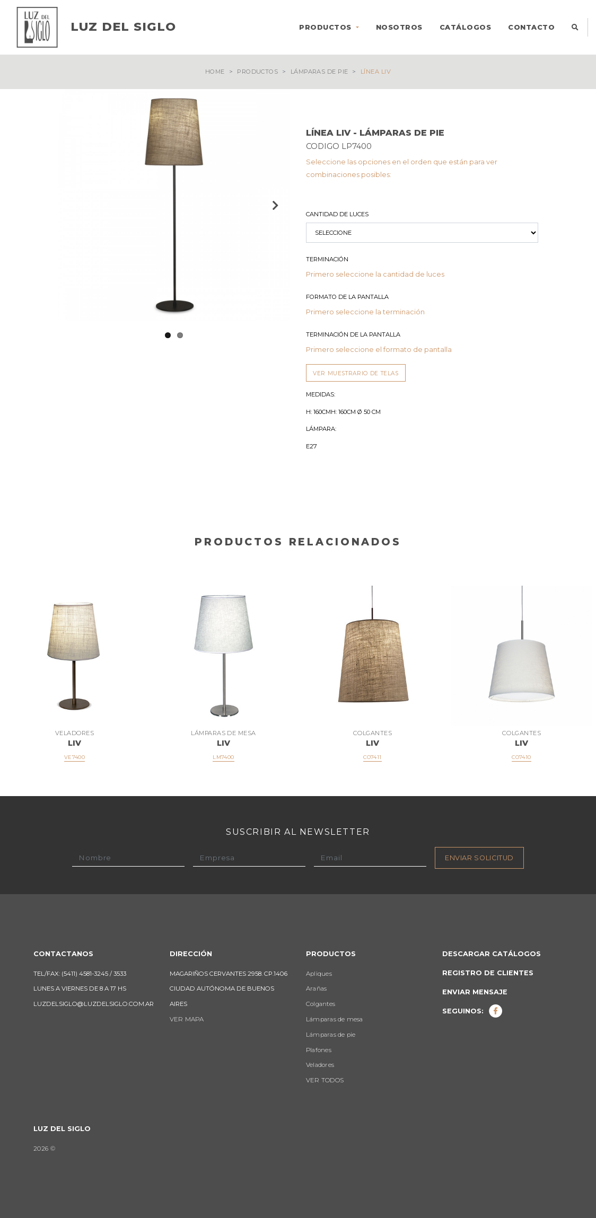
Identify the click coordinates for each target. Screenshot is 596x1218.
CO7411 (372, 757)
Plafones (318, 1050)
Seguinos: (472, 1011)
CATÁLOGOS (466, 27)
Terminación (327, 259)
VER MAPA (187, 1019)
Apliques (319, 973)
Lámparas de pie (319, 71)
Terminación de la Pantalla (353, 334)
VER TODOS (325, 1080)
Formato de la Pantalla (347, 297)
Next (274, 205)
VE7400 (74, 757)
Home (215, 71)
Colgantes (320, 1004)
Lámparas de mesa (334, 1019)
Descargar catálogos (491, 954)
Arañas (316, 988)
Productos (257, 71)
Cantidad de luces (337, 214)
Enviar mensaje (474, 992)
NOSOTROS (399, 27)
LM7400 (223, 757)
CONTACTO (531, 27)
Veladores (320, 1065)
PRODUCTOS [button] (326, 27)
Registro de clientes (487, 973)
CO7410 (521, 757)
